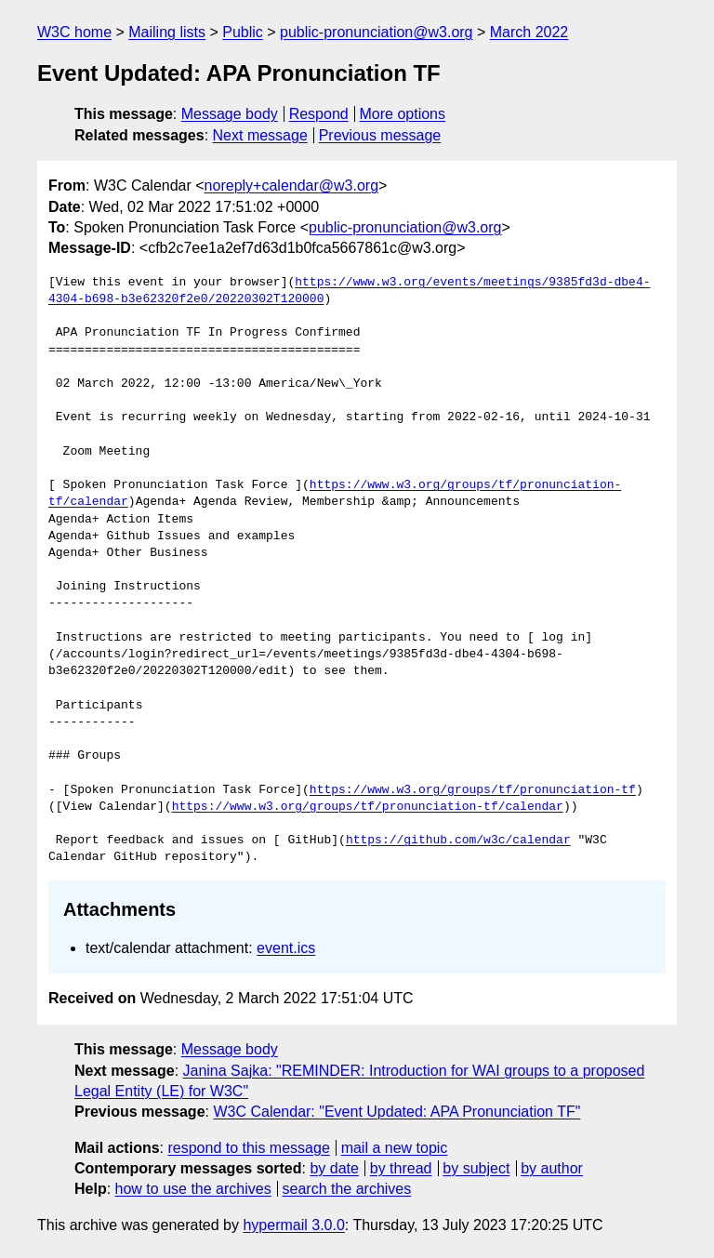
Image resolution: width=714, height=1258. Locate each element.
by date (334, 1168)
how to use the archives (193, 1189)
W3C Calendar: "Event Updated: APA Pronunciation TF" (396, 1111)
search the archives (347, 1189)
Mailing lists (166, 32)
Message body (229, 114)
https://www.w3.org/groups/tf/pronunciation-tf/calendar (367, 807)
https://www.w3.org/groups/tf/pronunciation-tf (473, 790)
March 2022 (529, 32)
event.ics (286, 948)
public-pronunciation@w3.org (376, 32)
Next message (260, 135)
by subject (476, 1168)
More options (403, 114)
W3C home (74, 32)
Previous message (380, 135)
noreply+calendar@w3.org (291, 185)
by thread (401, 1168)
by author (552, 1168)
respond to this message (248, 1148)
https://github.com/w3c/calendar (458, 840)
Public (242, 32)
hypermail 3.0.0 (293, 1225)
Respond (319, 114)
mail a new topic (394, 1148)
